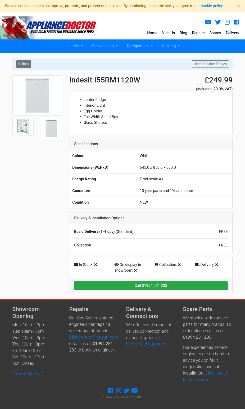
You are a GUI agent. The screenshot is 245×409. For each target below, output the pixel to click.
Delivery (232, 33)
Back (23, 64)
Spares (215, 33)
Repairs (198, 33)
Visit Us (168, 33)
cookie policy (211, 6)
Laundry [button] (72, 46)
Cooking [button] (169, 46)
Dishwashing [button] (103, 46)
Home (152, 33)
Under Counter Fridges (210, 64)
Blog (183, 33)
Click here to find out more (93, 337)
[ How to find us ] (27, 373)
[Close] (238, 6)
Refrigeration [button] (138, 46)
